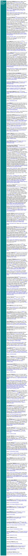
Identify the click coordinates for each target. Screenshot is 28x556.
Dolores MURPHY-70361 (21, 345)
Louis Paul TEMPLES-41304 (14, 180)
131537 (11, 77)
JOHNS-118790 (12, 519)
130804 (14, 347)
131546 (17, 186)
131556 (13, 406)
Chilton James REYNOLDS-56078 (16, 127)
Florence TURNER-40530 (19, 221)
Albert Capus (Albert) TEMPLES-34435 (14, 439)
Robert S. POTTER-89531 (11, 495)
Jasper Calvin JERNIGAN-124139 (16, 239)
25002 (17, 2)
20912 (14, 428)
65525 (16, 464)
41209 (10, 186)
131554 (15, 357)
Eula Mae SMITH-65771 (20, 398)
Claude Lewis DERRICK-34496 (15, 472)
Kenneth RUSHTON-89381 (14, 548)
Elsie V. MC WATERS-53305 (21, 121)
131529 (21, 2)
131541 (19, 115)
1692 (16, 14)
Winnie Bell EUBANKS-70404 (20, 384)
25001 (15, 2)
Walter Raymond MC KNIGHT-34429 (16, 12)
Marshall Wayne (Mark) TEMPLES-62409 (17, 82)
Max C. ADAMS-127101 (21, 455)
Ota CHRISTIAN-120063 (11, 291)
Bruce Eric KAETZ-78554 (14, 85)
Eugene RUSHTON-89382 (11, 549)
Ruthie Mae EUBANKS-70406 (21, 385)
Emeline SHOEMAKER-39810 (12, 109)
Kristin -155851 (14, 256)
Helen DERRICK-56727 (17, 476)
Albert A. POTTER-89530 (14, 492)
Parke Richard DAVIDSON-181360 (16, 543)
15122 (18, 14)
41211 (12, 186)
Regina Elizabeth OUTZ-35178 (16, 412)
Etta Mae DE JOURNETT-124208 (16, 68)
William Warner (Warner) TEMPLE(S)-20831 (17, 369)
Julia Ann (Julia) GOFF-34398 (16, 166)
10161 (12, 108)
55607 (9, 134)
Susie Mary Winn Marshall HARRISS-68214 (17, 205)
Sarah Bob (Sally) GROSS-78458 (21, 500)
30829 (14, 375)
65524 (14, 464)
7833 (11, 445)
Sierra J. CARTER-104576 (11, 89)
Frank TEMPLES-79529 (15, 78)
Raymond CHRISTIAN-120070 (19, 293)
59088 (21, 18)
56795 (25, 75)
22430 (15, 279)
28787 (23, 474)
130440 (12, 351)
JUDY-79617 (12, 509)
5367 (24, 311)
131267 (19, 260)
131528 (19, 2)
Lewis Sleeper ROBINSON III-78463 (16, 504)
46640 (19, 18)
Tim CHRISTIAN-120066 (11, 292)
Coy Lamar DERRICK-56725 (17, 475)
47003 (17, 147)
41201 (9, 208)
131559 (18, 464)
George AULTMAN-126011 (14, 111)
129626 (19, 214)
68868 (26, 278)
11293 (15, 18)
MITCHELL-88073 (13, 36)
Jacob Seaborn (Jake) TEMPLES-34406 (16, 9)
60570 (9, 338)
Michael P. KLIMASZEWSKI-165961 (16, 529)
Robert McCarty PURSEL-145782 (16, 553)
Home (2, 1)
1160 (19, 81)
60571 (15, 333)
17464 (17, 506)
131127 (16, 390)
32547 (21, 382)
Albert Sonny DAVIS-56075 (21, 125)
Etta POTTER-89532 (20, 495)
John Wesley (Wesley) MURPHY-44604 (17, 342)
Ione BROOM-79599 (20, 507)
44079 (17, 140)
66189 (15, 296)
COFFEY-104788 (13, 433)
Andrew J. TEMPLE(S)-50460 (15, 431)
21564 (10, 265)
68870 (10, 53)
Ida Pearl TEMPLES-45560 (18, 181)
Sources (2, 4)
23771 (15, 427)
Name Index (3, 3)
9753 (16, 184)
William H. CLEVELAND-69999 (12, 273)
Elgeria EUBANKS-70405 (11, 385)
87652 (19, 484)
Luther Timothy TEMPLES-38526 (12, 65)
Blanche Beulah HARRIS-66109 (20, 50)
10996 (16, 227)
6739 (15, 115)
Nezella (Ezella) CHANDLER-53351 (21, 352)
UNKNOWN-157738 (13, 100)
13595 (9, 124)
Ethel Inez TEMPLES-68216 (18, 210)
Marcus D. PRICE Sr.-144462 (15, 298)
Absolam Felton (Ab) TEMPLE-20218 (16, 489)
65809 (25, 485)
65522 (22, 244)
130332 (19, 147)
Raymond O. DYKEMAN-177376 (15, 539)
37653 (13, 147)
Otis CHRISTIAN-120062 (14, 288)
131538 (13, 77)
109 (8, 195)
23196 (15, 260)
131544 (26, 147)
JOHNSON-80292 (13, 354)
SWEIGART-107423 (13, 535)
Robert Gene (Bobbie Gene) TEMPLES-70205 (16, 141)
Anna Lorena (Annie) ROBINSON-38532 (16, 286)
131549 (21, 214)
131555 (23, 367)
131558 (23, 457)
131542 (22, 147)
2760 (16, 21)
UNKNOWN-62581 (15, 249)
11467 (15, 442)
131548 (15, 193)
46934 (19, 421)
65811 (20, 483)
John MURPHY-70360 (13, 345)
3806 (22, 311)
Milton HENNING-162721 (14, 307)
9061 (12, 323)
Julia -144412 (13, 318)
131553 (21, 333)
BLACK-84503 (12, 514)
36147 (20, 344)
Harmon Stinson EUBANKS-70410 (13, 388)
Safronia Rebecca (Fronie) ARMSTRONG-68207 (15, 204)
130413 (16, 252)
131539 (20, 91)
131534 (15, 52)
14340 (23, 177)
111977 (16, 214)
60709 (17, 333)
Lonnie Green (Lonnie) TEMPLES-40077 (17, 237)
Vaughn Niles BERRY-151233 (12, 92)
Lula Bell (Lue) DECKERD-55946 (20, 324)
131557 (25, 443)
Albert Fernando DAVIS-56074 (15, 122)
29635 (17, 18)
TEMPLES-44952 (13, 138)
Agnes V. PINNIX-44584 (16, 340)
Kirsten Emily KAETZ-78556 (19, 86)
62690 (9, 406)
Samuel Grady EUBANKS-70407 (12, 386)
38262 (24, 422)
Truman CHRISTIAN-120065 (21, 291)
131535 (12, 53)
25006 (18, 6)
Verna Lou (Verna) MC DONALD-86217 (16, 79)
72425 (13, 107)
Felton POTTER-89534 (17, 496)
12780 (21, 438)
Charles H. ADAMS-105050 (15, 453)
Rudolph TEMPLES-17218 (14, 424)
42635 (15, 309)
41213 (15, 186)
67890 (14, 391)
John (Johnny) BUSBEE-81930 (15, 414)
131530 (11, 8)
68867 (24, 278)
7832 (13, 443)
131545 (16, 158)
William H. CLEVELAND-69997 (15, 270)
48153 (17, 511)
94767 (9, 24)
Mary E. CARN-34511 (14, 168)
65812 (21, 494)
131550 (23, 227)
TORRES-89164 (13, 372)
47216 (15, 241)
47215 (18, 227)
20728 (9, 147)
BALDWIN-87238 (13, 223)
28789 (21, 466)
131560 (19, 531)
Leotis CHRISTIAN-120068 (20, 292)
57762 (17, 115)
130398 (16, 391)
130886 (15, 264)
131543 (24, 147)
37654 (15, 147)
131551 (14, 326)
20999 (13, 357)
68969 (17, 499)
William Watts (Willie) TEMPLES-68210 (17, 203)
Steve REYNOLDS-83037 (16, 402)
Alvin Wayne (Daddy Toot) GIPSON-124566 (17, 524)
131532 (23, 18)
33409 (25, 246)
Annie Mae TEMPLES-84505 (14, 182)
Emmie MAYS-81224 (18, 512)
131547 (19, 186)
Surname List (3, 2)
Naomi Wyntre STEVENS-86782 (21, 523)
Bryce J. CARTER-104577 (21, 89)
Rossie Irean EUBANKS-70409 (18, 387)
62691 (11, 406)
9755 (8, 186)
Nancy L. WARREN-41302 (14, 175)
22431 (22, 278)
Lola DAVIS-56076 (10, 126)
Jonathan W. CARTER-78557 (15, 88)
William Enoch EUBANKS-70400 (15, 380)
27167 (22, 41)
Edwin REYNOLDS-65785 (14, 400)
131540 (23, 95)
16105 (11, 158)
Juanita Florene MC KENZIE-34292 (21, 449)
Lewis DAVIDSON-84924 (14, 502)
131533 (21, 43)
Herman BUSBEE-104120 (16, 416)
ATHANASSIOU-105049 (14, 451)
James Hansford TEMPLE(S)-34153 (16, 469)
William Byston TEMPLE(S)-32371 (13, 360)
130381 (17, 260)
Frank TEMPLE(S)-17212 (20, 108)
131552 (19, 333)
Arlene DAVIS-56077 (17, 126)
